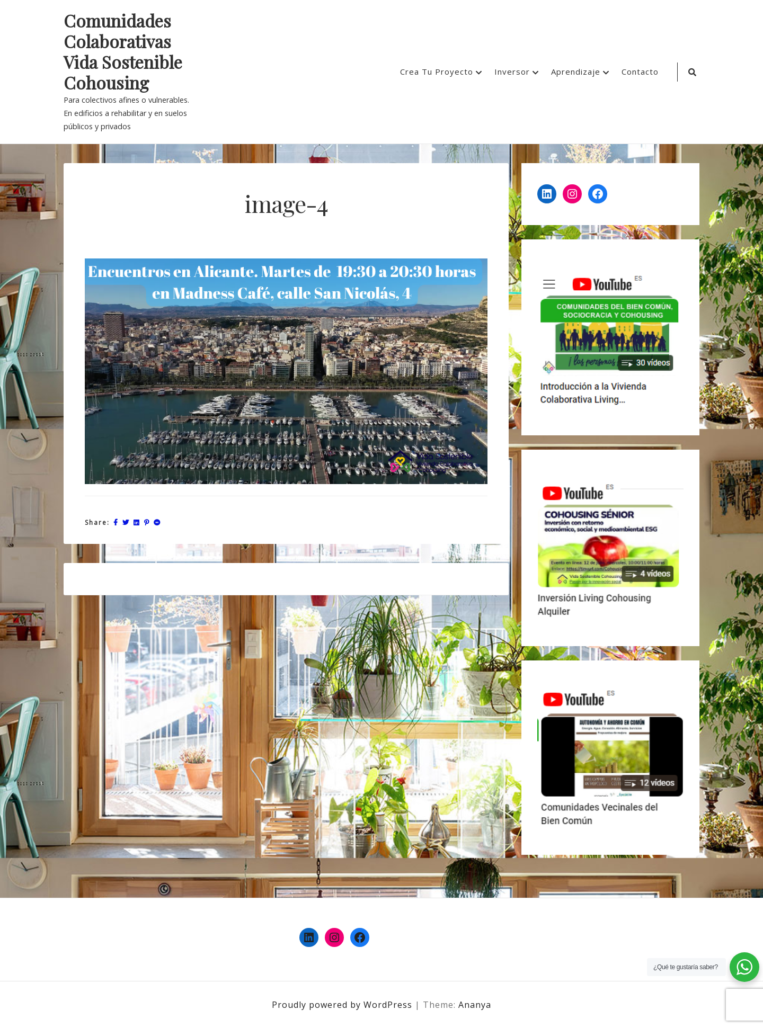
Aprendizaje (575, 71)
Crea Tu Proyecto (436, 71)
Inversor (512, 71)
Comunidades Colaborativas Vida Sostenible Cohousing (123, 52)
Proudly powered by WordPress (343, 1005)
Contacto (640, 71)
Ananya (474, 1005)
